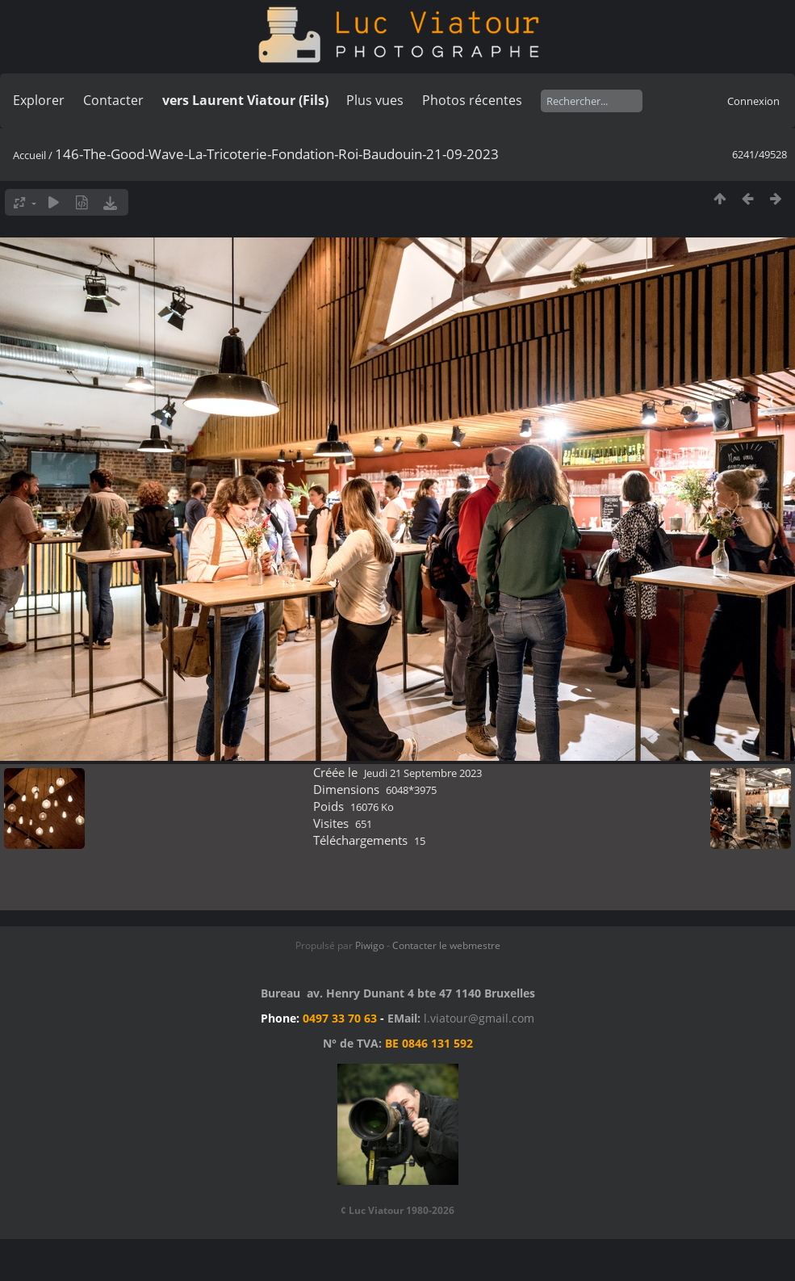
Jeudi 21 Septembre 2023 (423, 773)
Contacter (113, 100)
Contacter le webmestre (446, 945)
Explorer (39, 100)
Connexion (753, 101)
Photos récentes (472, 100)
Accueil (29, 155)
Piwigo (369, 945)
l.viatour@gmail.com (479, 1018)
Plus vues (375, 100)
